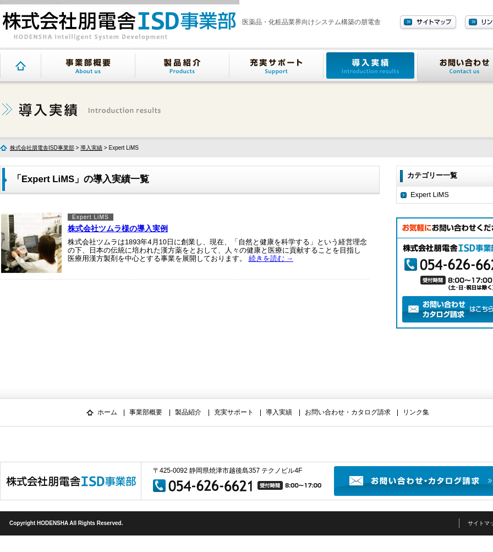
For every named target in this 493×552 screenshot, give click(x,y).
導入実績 (370, 66)
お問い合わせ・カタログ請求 (348, 412)
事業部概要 (88, 66)
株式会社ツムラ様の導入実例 (118, 228)
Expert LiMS (90, 217)
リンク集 (416, 412)
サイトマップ (428, 22)
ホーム (107, 412)
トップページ (21, 66)
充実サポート (276, 66)
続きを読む (271, 258)
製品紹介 (182, 66)
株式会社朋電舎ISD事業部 (42, 148)
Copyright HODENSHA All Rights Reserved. (66, 523)
